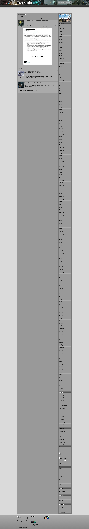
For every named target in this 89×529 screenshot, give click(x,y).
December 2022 (61, 79)
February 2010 (61, 306)
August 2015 (61, 202)
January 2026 (61, 29)
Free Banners (61, 510)
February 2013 (61, 248)
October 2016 (61, 187)
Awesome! (62, 452)
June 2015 (60, 206)
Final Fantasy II (61, 395)
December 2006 (61, 366)
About (47, 6)
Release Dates (41, 6)
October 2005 (61, 388)
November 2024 (61, 45)
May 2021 (60, 106)
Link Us (60, 484)
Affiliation (60, 473)
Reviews (34, 6)
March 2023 (61, 74)
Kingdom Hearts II (62, 431)
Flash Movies (61, 489)
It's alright (61, 454)
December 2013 (61, 233)
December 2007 (61, 347)
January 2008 (61, 345)
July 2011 (60, 279)
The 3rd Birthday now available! (31, 71)
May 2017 (60, 175)
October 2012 (61, 255)
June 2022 (60, 87)
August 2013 (61, 239)
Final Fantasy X (61, 414)
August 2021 (61, 101)
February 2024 (61, 58)
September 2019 (61, 136)
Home (19, 6)
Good (61, 453)
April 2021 (60, 107)
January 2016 (61, 198)
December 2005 (61, 385)
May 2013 (60, 244)
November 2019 (61, 134)
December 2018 (61, 150)
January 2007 (61, 364)
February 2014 (61, 229)
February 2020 (61, 129)
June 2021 (60, 104)
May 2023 (60, 71)
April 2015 (60, 209)
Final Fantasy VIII (61, 411)
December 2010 (61, 290)
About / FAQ (61, 477)
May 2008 (60, 339)
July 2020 (60, 121)
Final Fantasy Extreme (34, 517)
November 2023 (61, 63)
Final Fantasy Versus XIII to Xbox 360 (32, 82)
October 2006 (61, 369)
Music (60, 497)
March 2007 (61, 361)
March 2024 (61, 56)
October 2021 (61, 98)
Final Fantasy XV (61, 425)
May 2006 (60, 377)
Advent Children (61, 406)
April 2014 (60, 226)
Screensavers (61, 500)
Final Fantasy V (61, 400)
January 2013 (61, 250)
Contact (56, 6)
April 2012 (60, 264)
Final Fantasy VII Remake (63, 405)
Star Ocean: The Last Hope (63, 441)
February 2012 (61, 267)
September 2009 (61, 313)
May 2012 (60, 263)
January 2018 (61, 163)
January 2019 (61, 148)
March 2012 (61, 266)
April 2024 (60, 55)
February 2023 (61, 75)
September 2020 (61, 118)
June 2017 (60, 174)
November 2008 (61, 329)
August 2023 (61, 66)
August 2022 (61, 85)
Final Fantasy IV (61, 398)
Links (60, 485)
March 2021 (61, 109)
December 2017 (61, 164)
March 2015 (61, 210)
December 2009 (61, 309)
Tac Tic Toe (61, 493)
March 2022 (61, 91)
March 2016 (61, 194)
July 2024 (60, 50)
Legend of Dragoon (62, 444)
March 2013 (61, 247)
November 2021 (61, 96)
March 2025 (61, 42)
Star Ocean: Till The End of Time (64, 439)
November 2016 (61, 185)
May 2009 (60, 320)
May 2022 (60, 88)
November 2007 (61, 348)
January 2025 (61, 44)
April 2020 (60, 126)
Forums (23, 6)
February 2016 (61, 196)
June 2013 (60, 242)
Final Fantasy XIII (61, 421)
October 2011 (61, 274)
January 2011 (61, 288)
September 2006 (61, 371)
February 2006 (61, 382)
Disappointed (62, 455)
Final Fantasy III (61, 397)
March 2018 (61, 160)
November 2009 (61, 310)
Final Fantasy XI (61, 417)
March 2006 (61, 380)
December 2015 (61, 199)
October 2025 (61, 33)
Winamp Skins (61, 501)
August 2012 (61, 258)
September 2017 (61, 169)
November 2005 (61, 386)
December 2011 (61, 271)
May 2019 (60, 142)
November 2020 (61, 115)
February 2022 (61, 93)
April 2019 (60, 144)
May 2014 (60, 225)
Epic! (61, 450)
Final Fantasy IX (61, 413)
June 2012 (60, 261)
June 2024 (60, 52)
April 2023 (60, 72)
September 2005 (61, 390)
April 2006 (60, 379)
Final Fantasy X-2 (61, 416)
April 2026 (60, 25)
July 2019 (60, 139)
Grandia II (60, 436)
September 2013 (61, 237)
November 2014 (61, 215)
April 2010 (60, 302)
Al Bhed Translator (62, 491)
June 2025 (60, 37)
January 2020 (61, 131)
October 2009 (61, 312)
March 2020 (61, 128)
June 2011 (60, 280)
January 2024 (61, 60)
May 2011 (60, 282)
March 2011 (61, 285)
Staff (51, 6)
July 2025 (60, 36)
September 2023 (61, 64)
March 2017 (61, 179)
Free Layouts (61, 507)
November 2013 (61, 234)
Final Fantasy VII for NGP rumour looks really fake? (36, 20)
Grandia (60, 434)
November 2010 (61, 291)
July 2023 (60, 68)
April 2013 (60, 245)
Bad (61, 457)
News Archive (23, 14)
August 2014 (61, 220)
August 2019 (61, 137)
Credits (60, 481)
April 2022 (60, 90)
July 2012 (60, 260)
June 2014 (60, 223)
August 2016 (61, 188)
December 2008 (61, 328)
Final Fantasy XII (61, 419)
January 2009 (61, 326)
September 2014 (61, 218)
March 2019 (61, 145)
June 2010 (60, 299)
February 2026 (61, 28)
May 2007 (60, 358)
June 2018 (60, 156)
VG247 (22, 68)
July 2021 (60, 102)
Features (29, 6)
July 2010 (60, 298)
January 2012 (61, 269)
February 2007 (61, 363)
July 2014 (60, 221)
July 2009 (60, 317)
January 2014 (61, 231)
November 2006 (61, 367)
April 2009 (60, 321)
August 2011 (61, 277)
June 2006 (60, 375)
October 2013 (61, 236)
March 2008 (61, 342)
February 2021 (61, 110)
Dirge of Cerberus (62, 408)
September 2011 (61, 275)
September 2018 (61, 153)
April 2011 (60, 283)
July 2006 (60, 374)
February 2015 (61, 212)
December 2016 (61, 183)
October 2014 (61, 217)
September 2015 (61, 201)
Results (60, 463)
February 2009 (61, 325)
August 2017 (61, 171)
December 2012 (61, 252)
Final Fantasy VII (61, 403)
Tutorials (60, 505)
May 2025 (60, 39)
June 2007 (60, 356)
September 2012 (61, 256)
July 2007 (60, 355)
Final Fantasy (61, 394)
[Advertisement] (44, 10)
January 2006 (61, 383)
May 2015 (60, 207)
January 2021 (61, 112)
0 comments (40, 21)
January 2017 (61, 182)
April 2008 (60, 340)
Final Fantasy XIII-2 (62, 422)
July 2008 (60, 336)
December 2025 (61, 31)
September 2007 (61, 352)
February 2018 (61, 161)
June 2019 (60, 141)
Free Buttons (61, 509)
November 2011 (61, 272)
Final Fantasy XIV (61, 424)
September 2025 (61, 34)
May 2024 (60, 53)
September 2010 (61, 294)
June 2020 (60, 123)
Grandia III (60, 437)
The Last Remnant (62, 442)
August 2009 (61, 315)
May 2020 (60, 125)
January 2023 (61, 77)
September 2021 (61, 99)
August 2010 (61, 296)
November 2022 (61, 80)
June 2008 (60, 337)
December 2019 (61, 133)
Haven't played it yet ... (63, 458)
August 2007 (61, 353)
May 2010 (60, 301)
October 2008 (61, 331)
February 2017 (61, 180)
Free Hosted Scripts (62, 512)
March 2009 (61, 323)
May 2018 (60, 158)
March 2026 (61, 26)
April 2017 (60, 177)
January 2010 (61, 307)
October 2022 (61, 82)
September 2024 (61, 47)
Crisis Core (60, 410)
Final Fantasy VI (61, 402)
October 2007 (61, 350)
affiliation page (36, 525)
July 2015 (60, 204)
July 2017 (60, 172)
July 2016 (60, 190)
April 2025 (60, 41)
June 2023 (60, 69)
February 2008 (61, 344)
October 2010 (61, 293)
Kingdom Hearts (61, 429)
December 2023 (61, 61)
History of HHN (61, 476)
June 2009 (60, 318)
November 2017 (61, 166)
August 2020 (61, 120)
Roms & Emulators (62, 498)
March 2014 (61, 228)
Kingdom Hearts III (62, 433)
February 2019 (61, 147)
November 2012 (61, 253)
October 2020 (61, 117)
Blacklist (60, 474)
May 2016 (60, 193)
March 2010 (61, 304)
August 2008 (61, 334)
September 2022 (61, 83)
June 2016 (60, 191)
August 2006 (61, 372)
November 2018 (61, 152)
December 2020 (61, 114)
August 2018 (61, 155)
